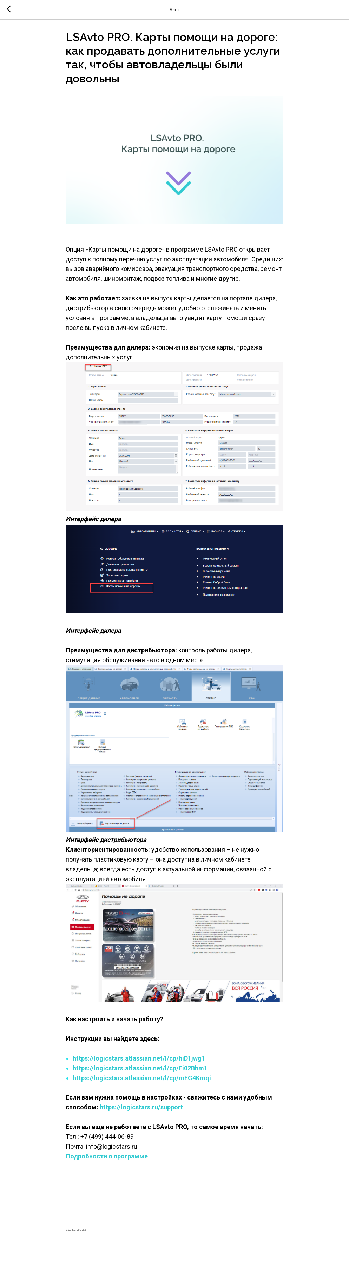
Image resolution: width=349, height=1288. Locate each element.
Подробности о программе (107, 1159)
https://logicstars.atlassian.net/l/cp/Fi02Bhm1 (140, 1071)
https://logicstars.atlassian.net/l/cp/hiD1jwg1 (139, 1061)
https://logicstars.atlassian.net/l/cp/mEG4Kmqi (142, 1081)
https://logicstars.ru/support (142, 1110)
